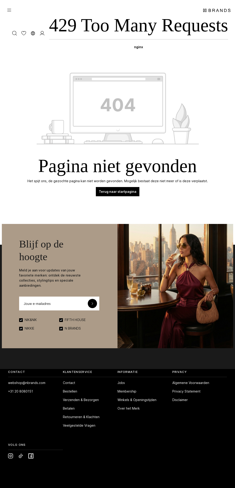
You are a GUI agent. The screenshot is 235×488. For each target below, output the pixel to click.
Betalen (69, 408)
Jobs (121, 383)
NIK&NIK (31, 320)
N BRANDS (73, 328)
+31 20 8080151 (20, 391)
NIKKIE (29, 328)
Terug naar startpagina (117, 191)
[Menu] (9, 10)
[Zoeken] (14, 33)
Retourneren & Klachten (81, 417)
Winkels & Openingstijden (137, 400)
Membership (127, 391)
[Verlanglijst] (23, 33)
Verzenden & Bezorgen (81, 400)
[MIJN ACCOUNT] (42, 33)
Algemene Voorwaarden (190, 383)
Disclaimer (180, 400)
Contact (69, 383)
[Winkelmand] (138, 32)
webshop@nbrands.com (26, 383)
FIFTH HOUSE (75, 320)
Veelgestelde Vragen (79, 425)
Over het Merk (129, 408)
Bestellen (70, 391)
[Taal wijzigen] (33, 33)
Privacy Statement (186, 391)
